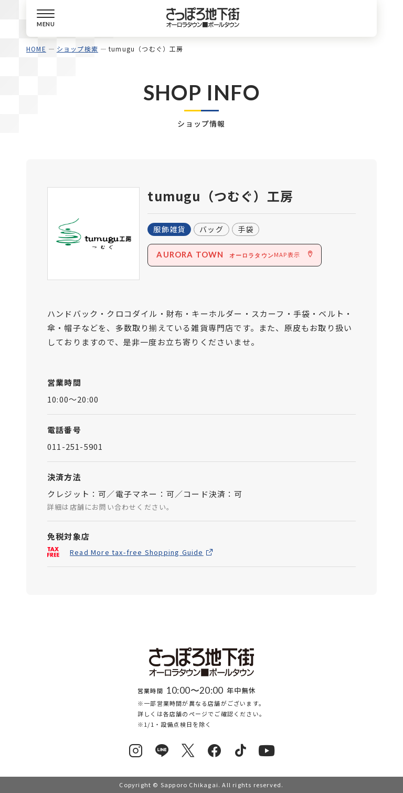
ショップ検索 (77, 48)
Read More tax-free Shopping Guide (137, 553)
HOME (36, 48)
